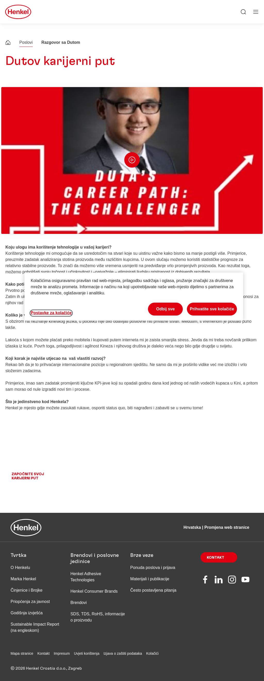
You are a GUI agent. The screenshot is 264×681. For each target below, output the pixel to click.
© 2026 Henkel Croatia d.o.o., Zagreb (46, 668)
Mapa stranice (22, 653)
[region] (133, 297)
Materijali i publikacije (149, 579)
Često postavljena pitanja (153, 590)
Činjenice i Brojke (27, 590)
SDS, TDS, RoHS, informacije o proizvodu (97, 617)
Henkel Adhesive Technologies (85, 577)
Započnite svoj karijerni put (28, 476)
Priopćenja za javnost (31, 601)
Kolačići (152, 653)
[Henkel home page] (8, 43)
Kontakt (215, 557)
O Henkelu (20, 567)
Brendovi (78, 602)
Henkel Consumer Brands (94, 591)
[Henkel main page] (18, 12)
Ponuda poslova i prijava (152, 567)
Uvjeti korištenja (87, 653)
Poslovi (26, 42)
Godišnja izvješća (27, 613)
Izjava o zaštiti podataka (122, 653)
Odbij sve (165, 309)
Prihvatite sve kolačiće (212, 309)
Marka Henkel (23, 579)
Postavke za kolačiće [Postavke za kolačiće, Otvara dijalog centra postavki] (51, 313)
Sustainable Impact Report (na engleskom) (35, 627)
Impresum (62, 653)
